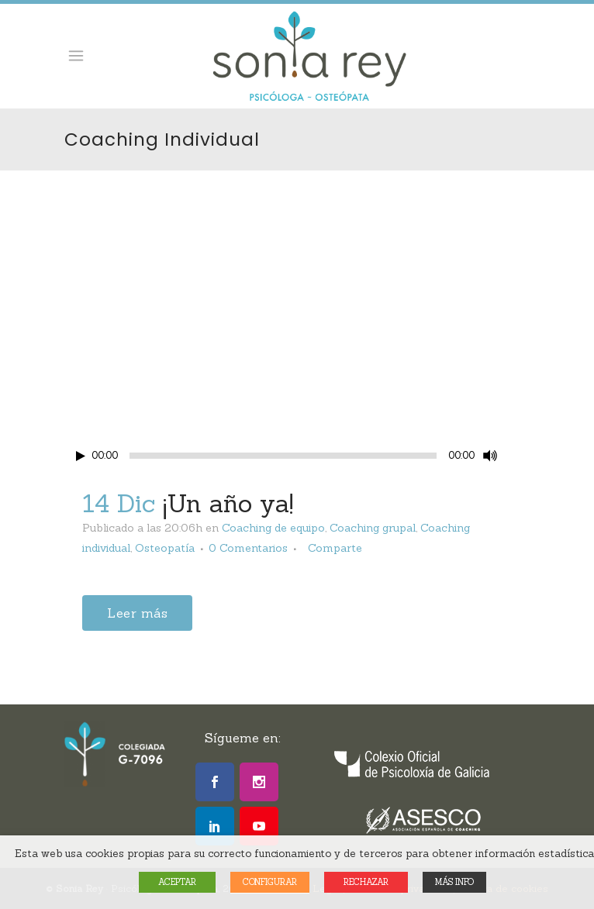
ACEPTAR (177, 881)
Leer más (137, 613)
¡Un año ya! (228, 503)
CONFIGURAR (270, 881)
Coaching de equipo (273, 528)
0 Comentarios (248, 548)
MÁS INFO (454, 881)
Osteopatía (165, 548)
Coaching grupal (373, 528)
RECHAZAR (366, 881)
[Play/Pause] (80, 456)
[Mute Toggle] (490, 455)
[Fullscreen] (518, 456)
